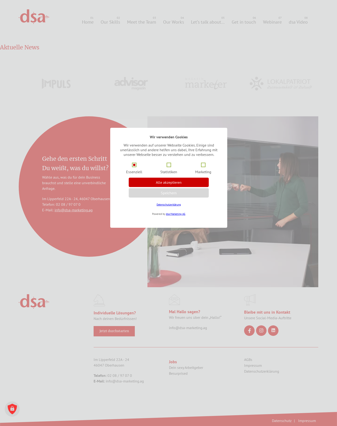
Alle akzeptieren (169, 182)
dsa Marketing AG (175, 214)
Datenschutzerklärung (169, 204)
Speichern (169, 193)
